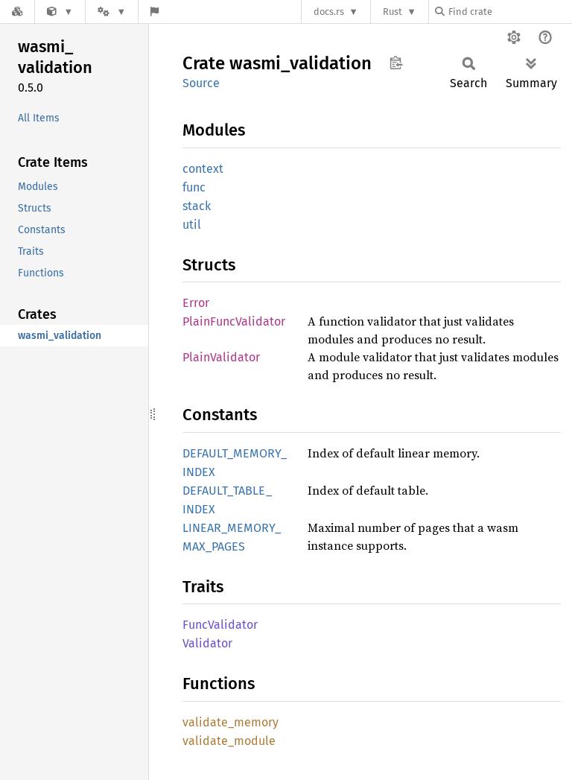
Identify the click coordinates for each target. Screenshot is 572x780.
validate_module (229, 741)
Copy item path (396, 62)
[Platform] (112, 11)
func (194, 187)
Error (195, 303)
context (202, 169)
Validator (207, 643)
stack (196, 206)
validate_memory (230, 722)
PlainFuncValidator (233, 321)
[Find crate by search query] (509, 11)
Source (201, 83)
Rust (392, 11)
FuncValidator (220, 625)
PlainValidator (221, 357)
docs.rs (329, 11)
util (191, 225)
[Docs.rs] (17, 11)
